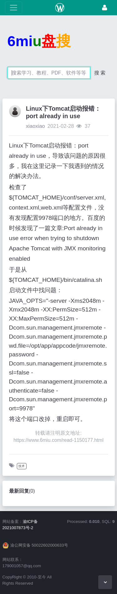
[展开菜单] (13, 8)
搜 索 (99, 72)
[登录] (104, 7)
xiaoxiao (35, 126)
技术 (21, 466)
